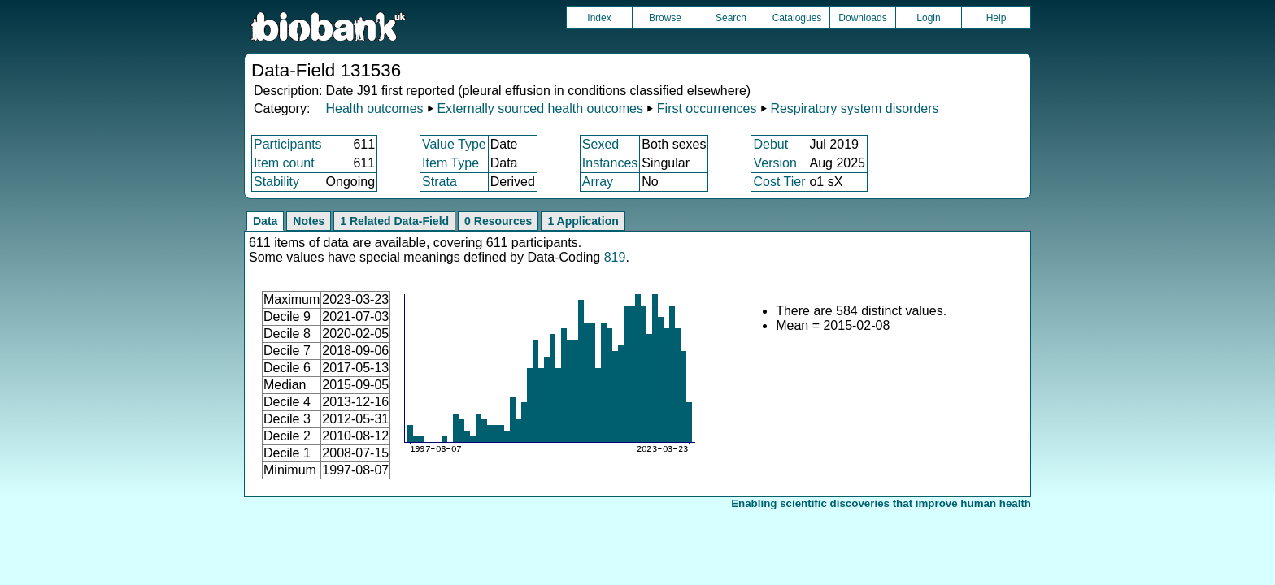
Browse (665, 18)
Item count (284, 163)
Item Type (450, 163)
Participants (288, 144)
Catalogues (797, 18)
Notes (308, 221)
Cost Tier (779, 181)
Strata (439, 181)
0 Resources (498, 221)
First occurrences (707, 108)
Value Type (454, 144)
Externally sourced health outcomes (539, 108)
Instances (610, 163)
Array (597, 181)
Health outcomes (374, 108)
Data (265, 221)
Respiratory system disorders (854, 108)
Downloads (862, 18)
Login (928, 18)
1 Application (582, 221)
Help (996, 18)
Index (599, 18)
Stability (276, 181)
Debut (770, 144)
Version (774, 163)
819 (615, 257)
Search (731, 18)
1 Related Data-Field (394, 221)
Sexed (600, 144)
